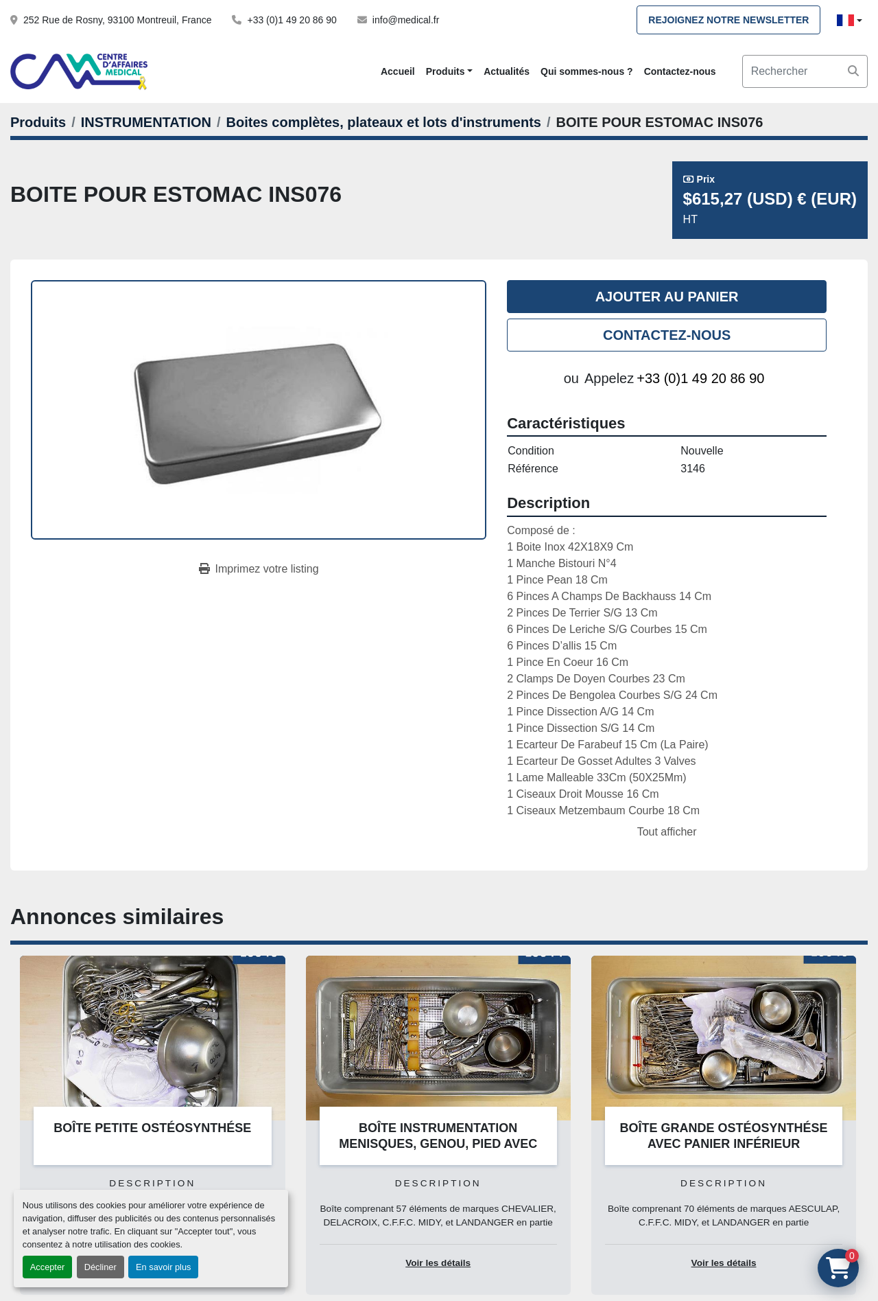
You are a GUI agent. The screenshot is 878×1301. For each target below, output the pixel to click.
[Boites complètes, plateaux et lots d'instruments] (383, 122)
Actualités (507, 71)
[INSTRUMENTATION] (146, 122)
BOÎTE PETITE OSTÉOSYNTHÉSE (152, 1128)
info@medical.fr (405, 19)
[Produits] (38, 122)
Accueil (398, 71)
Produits (445, 71)
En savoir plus (163, 1267)
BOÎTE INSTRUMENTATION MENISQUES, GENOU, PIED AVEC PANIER (438, 1143)
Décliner (100, 1267)
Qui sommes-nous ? (587, 71)
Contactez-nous (680, 71)
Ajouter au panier (667, 296)
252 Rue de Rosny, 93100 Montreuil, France (117, 19)
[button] (449, 72)
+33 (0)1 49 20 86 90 (291, 19)
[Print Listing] (259, 569)
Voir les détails (438, 1263)
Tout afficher (667, 832)
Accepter (47, 1267)
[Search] (805, 71)
